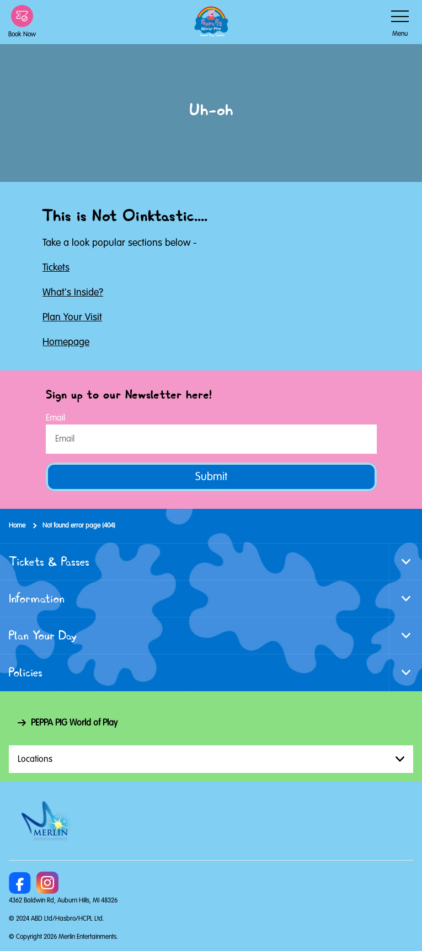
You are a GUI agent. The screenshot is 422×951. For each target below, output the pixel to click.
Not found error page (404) (78, 526)
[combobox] (211, 759)
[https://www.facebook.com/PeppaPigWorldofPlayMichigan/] (20, 883)
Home (17, 526)
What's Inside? (72, 292)
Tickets (56, 267)
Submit (211, 476)
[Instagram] (47, 883)
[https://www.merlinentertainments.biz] (48, 820)
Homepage (65, 342)
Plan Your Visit (72, 317)
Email (55, 417)
